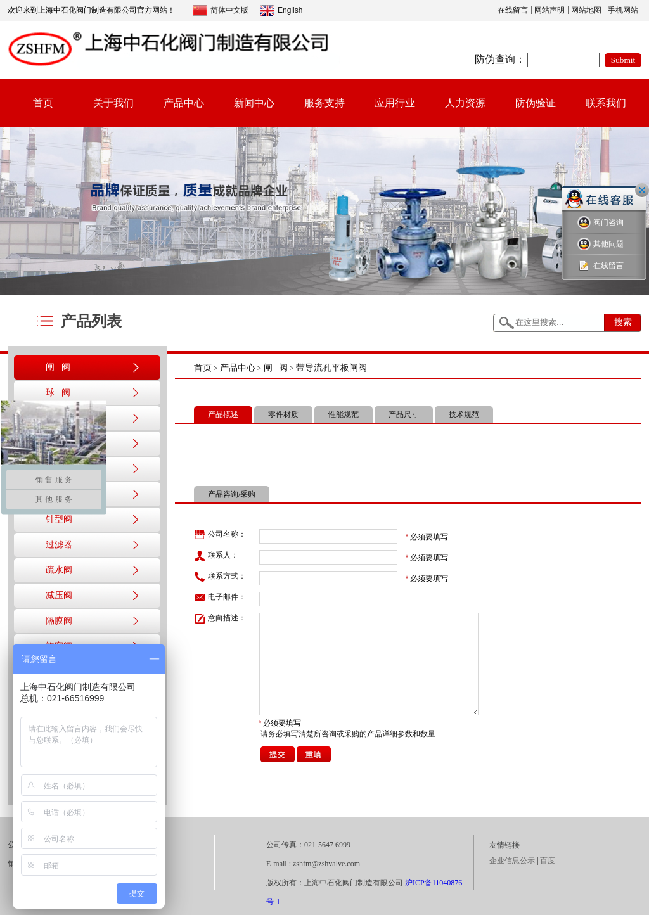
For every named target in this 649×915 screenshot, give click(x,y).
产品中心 (184, 103)
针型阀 (59, 519)
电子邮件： (220, 597)
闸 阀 (58, 367)
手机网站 (623, 10)
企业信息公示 (512, 860)
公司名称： (220, 535)
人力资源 (465, 103)
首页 (43, 103)
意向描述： (220, 618)
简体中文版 (220, 10)
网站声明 (549, 10)
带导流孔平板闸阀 (331, 368)
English (281, 10)
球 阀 (58, 392)
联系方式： (220, 577)
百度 (547, 860)
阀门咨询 (600, 222)
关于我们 (113, 103)
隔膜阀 (59, 620)
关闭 (642, 190)
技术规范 (464, 414)
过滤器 (59, 544)
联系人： (216, 556)
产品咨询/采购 (231, 494)
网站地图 (586, 10)
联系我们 (606, 103)
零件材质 (283, 414)
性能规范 (343, 414)
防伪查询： (500, 59)
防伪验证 (535, 103)
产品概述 (223, 414)
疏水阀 (59, 570)
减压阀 (59, 595)
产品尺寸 (404, 414)
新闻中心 (254, 103)
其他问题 (600, 244)
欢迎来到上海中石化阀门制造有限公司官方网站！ (91, 10)
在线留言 (513, 10)
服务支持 (324, 103)
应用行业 (395, 103)
